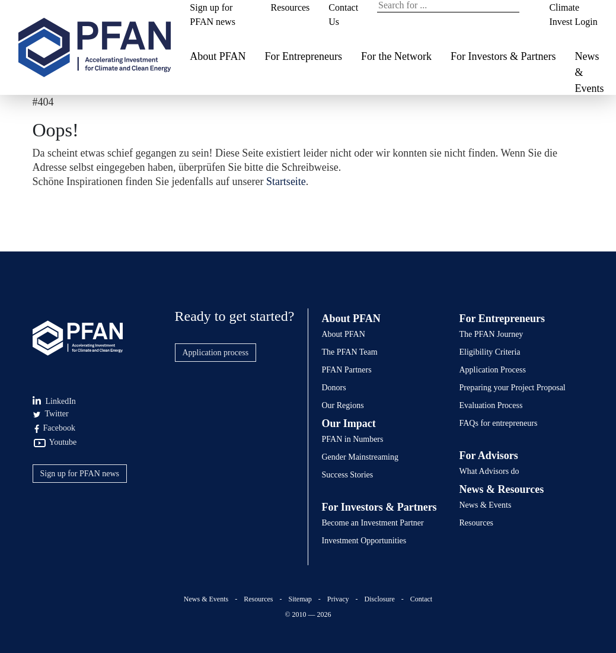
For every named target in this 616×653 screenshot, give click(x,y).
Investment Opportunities (364, 540)
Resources (290, 7)
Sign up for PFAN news (212, 14)
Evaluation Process (491, 405)
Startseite (286, 181)
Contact (421, 599)
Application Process (492, 369)
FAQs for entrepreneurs (498, 423)
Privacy (338, 599)
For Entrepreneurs (302, 56)
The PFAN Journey (491, 334)
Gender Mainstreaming (360, 457)
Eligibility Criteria (490, 352)
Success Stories (348, 474)
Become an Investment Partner (373, 522)
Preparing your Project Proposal (512, 387)
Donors (334, 387)
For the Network (396, 56)
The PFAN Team (350, 352)
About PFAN (217, 56)
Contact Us (343, 14)
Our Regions (343, 405)
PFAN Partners (347, 369)
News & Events (589, 72)
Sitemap (300, 599)
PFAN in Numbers (353, 439)
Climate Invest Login (573, 14)
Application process (216, 352)
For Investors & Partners (503, 56)
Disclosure (379, 599)
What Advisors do (489, 471)
